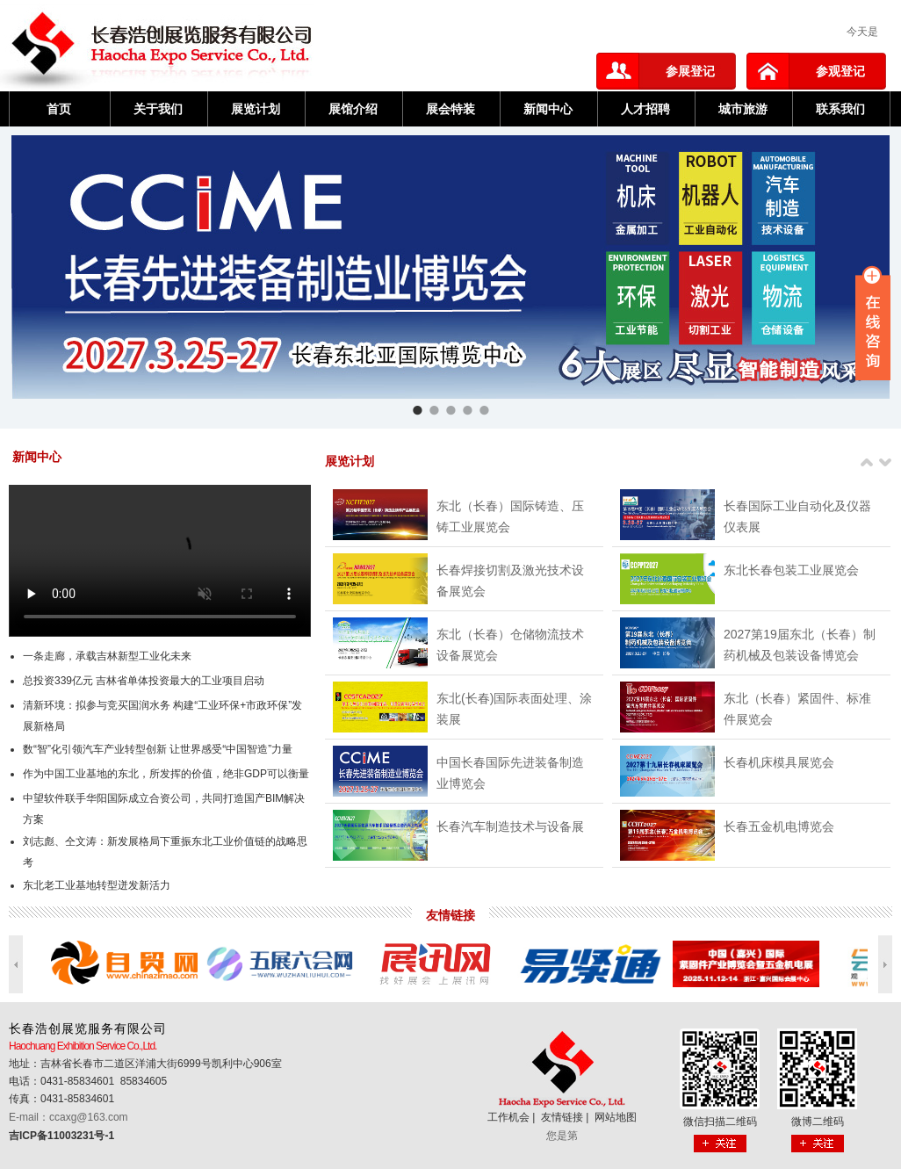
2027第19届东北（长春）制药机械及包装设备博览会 (800, 644)
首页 (59, 109)
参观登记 (840, 71)
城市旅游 (743, 109)
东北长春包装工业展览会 (791, 570)
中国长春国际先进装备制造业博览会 (510, 772)
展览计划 (255, 109)
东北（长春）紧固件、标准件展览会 (797, 708)
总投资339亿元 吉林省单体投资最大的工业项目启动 (143, 681)
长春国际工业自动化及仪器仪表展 (797, 516)
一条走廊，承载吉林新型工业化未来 (107, 656)
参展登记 (690, 71)
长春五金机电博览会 (779, 826)
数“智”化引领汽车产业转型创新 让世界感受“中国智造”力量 (157, 749)
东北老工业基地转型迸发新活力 (96, 885)
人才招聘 (645, 109)
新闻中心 (548, 109)
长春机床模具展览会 (779, 762)
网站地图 (616, 1117)
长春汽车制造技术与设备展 (510, 826)
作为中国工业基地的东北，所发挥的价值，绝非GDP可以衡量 (166, 774)
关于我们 (158, 109)
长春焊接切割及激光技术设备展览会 (510, 580)
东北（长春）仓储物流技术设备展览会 (510, 644)
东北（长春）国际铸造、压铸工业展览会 (510, 516)
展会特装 (450, 109)
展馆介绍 (353, 109)
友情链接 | (566, 1117)
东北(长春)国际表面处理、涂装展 (514, 708)
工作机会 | (512, 1117)
